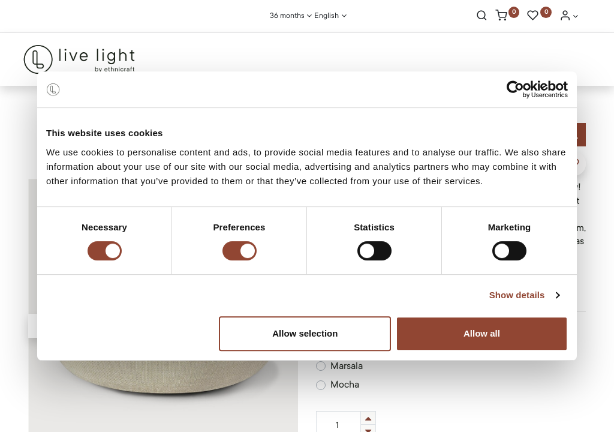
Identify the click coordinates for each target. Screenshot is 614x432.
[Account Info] (569, 17)
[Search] (481, 17)
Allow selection (305, 333)
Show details (517, 295)
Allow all (481, 333)
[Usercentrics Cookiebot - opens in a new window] (515, 89)
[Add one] (368, 418)
